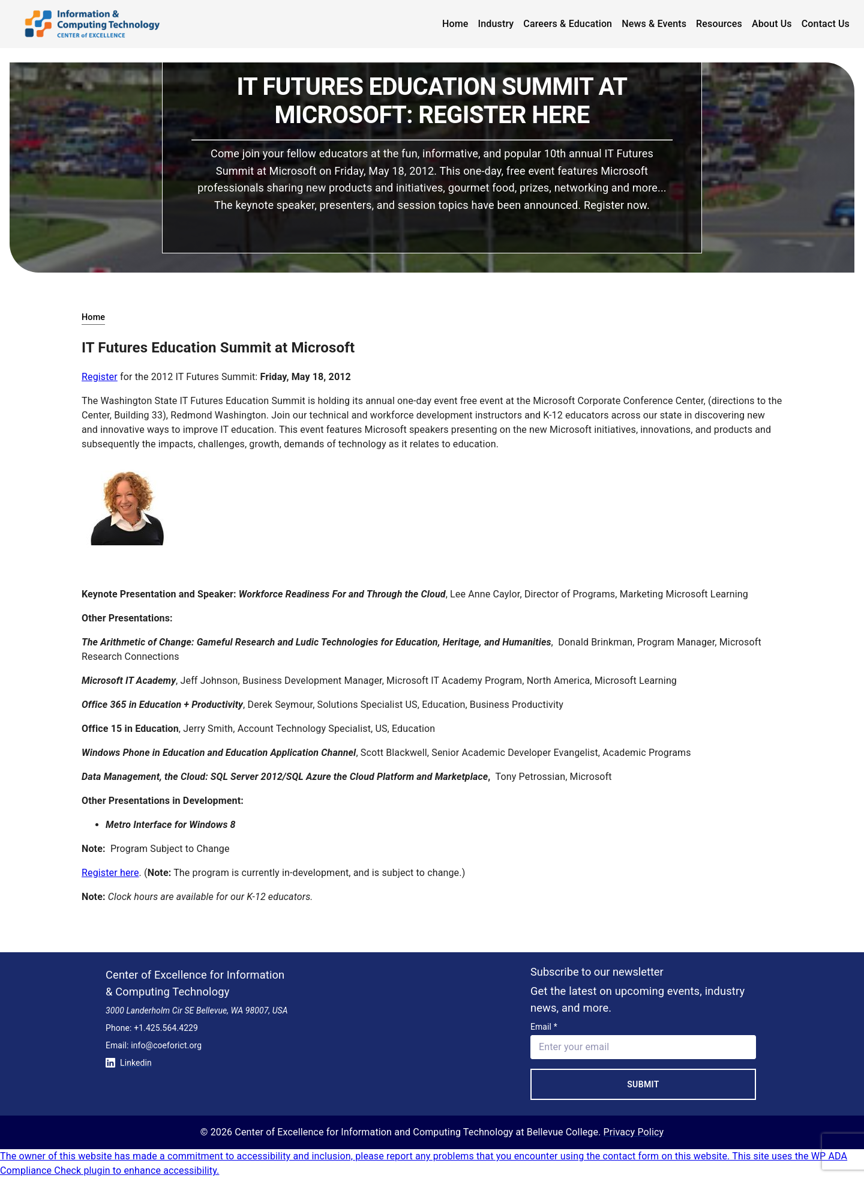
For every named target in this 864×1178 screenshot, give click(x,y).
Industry (496, 23)
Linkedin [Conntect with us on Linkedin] (129, 1063)
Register (100, 376)
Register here (110, 872)
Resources (719, 23)
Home (455, 23)
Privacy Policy (634, 1132)
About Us (772, 23)
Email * (543, 1027)
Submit (643, 1084)
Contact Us (826, 23)
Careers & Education (567, 23)
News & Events (654, 23)
